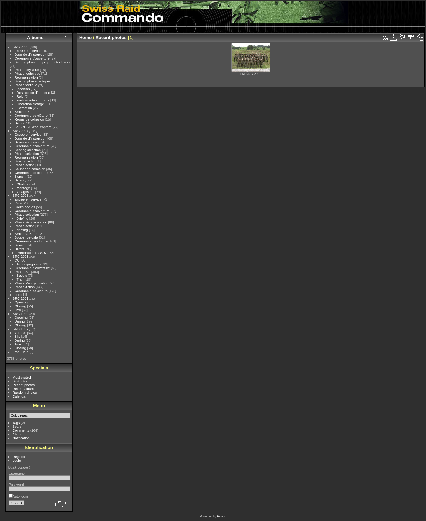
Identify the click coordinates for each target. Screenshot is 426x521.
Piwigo (221, 516)
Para (18, 203)
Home (85, 37)
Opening (21, 302)
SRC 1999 (20, 313)
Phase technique (27, 73)
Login (17, 460)
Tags (16, 423)
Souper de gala (26, 237)
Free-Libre (20, 352)
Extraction (24, 108)
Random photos (25, 392)
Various (20, 333)
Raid (20, 96)
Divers (19, 123)
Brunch (20, 176)
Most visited (22, 377)
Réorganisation (26, 77)
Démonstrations (27, 142)
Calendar (20, 396)
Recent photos (24, 385)
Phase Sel (23, 272)
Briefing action (26, 161)
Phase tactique (26, 85)
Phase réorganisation (31, 222)
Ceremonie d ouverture (32, 268)
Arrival (19, 344)
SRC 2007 (20, 131)
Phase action (25, 165)
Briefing (22, 218)
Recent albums (24, 389)
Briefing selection (28, 150)
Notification (21, 438)
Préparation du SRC (32, 252)
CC (17, 260)
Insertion (23, 89)
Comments (21, 430)
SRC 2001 (20, 298)
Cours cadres (25, 207)
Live (18, 310)
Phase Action (25, 287)
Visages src (26, 192)
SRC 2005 (20, 195)
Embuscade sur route (33, 100)
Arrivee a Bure (26, 233)
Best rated (20, 381)
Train (20, 279)
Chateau (23, 184)
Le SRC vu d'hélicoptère (33, 127)
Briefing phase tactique (32, 81)
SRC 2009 (20, 47)
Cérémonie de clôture (31, 115)
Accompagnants (29, 264)
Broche (20, 111)
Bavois (22, 275)
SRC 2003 (20, 256)
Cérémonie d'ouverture (32, 58)
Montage (23, 188)
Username (17, 473)
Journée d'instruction (30, 54)
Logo (18, 294)
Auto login (18, 496)
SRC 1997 (20, 329)
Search (18, 426)
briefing (22, 230)
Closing (20, 306)
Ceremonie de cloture (31, 291)
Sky (18, 336)
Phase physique (27, 70)
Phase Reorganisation (32, 283)
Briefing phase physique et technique (43, 62)
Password (16, 484)
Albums (35, 37)
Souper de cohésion (30, 169)
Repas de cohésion (29, 119)
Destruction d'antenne (33, 92)
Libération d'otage (30, 104)
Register (19, 457)
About (17, 434)
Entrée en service (28, 50)
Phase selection (27, 153)
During (20, 321)
